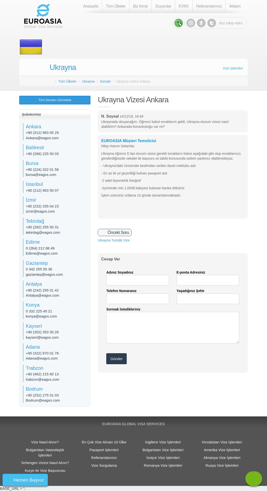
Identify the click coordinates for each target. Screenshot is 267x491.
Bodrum (34, 389)
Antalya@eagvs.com (42, 295)
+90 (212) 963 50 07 (42, 190)
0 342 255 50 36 (39, 269)
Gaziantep (37, 263)
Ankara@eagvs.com (42, 138)
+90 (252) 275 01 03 (42, 395)
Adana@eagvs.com (42, 358)
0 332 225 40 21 (39, 311)
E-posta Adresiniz (191, 272)
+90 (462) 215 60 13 (42, 374)
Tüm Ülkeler (115, 6)
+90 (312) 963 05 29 (42, 132)
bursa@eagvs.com (41, 174)
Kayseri (34, 326)
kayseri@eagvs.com (42, 337)
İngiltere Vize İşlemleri (163, 442)
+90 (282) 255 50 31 (42, 227)
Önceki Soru (118, 232)
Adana (33, 347)
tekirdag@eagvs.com (43, 232)
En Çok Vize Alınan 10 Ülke (104, 442)
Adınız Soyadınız (119, 272)
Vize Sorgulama (104, 465)
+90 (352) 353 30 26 (42, 332)
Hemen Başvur (28, 479)
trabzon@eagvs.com (42, 379)
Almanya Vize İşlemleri (222, 458)
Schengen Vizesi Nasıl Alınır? (45, 463)
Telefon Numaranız (121, 291)
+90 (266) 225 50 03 (42, 154)
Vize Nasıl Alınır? (45, 442)
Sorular (105, 81)
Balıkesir (35, 147)
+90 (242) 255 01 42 (42, 290)
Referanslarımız (209, 6)
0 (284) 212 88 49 (40, 248)
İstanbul (34, 184)
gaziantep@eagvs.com (44, 274)
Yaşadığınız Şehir (191, 291)
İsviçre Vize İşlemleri (162, 458)
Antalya (34, 284)
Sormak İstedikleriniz (123, 309)
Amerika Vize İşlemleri (222, 450)
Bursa (32, 163)
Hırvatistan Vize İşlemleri (222, 442)
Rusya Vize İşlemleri (222, 465)
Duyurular (163, 6)
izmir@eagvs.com (40, 211)
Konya (33, 305)
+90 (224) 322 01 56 (42, 169)
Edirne (33, 242)
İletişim (234, 6)
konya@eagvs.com (41, 316)
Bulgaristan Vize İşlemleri (162, 450)
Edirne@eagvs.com (42, 253)
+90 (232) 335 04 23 (42, 206)
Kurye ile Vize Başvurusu (45, 470)
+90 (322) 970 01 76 (42, 353)
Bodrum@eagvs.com (43, 400)
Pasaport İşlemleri (104, 450)
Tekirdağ (35, 221)
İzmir (31, 200)
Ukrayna (63, 67)
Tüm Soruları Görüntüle (54, 100)
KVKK (184, 6)
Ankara (33, 126)
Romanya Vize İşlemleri (163, 465)
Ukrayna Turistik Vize (114, 240)
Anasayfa (90, 6)
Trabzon (35, 368)
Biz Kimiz (140, 6)
